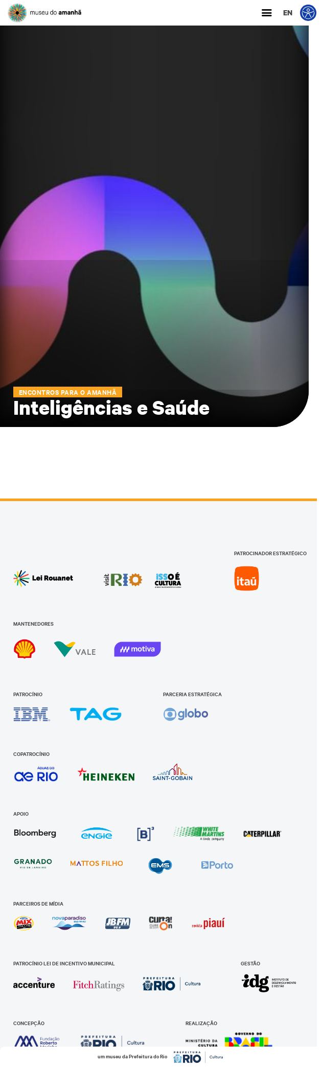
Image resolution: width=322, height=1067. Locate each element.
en (287, 12)
